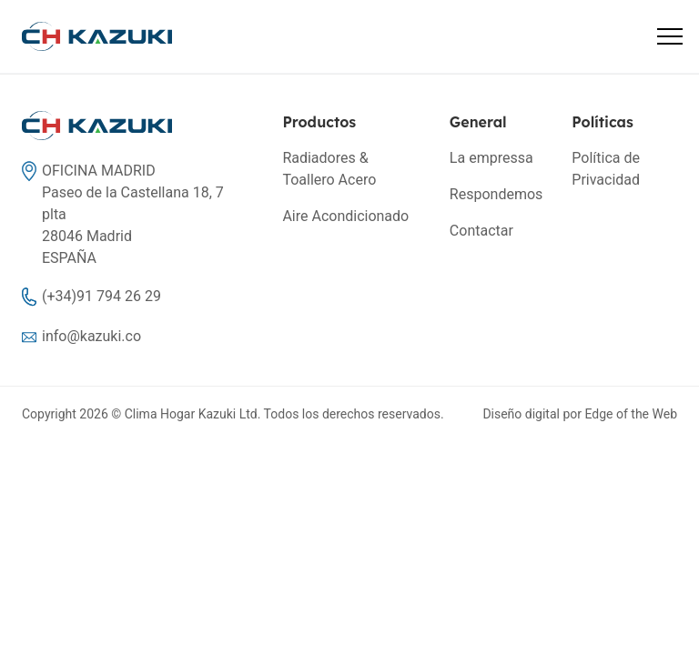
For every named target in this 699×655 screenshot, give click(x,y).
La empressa (491, 157)
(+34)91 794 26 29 (101, 296)
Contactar (481, 230)
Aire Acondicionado (345, 216)
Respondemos (496, 194)
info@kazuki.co (91, 336)
